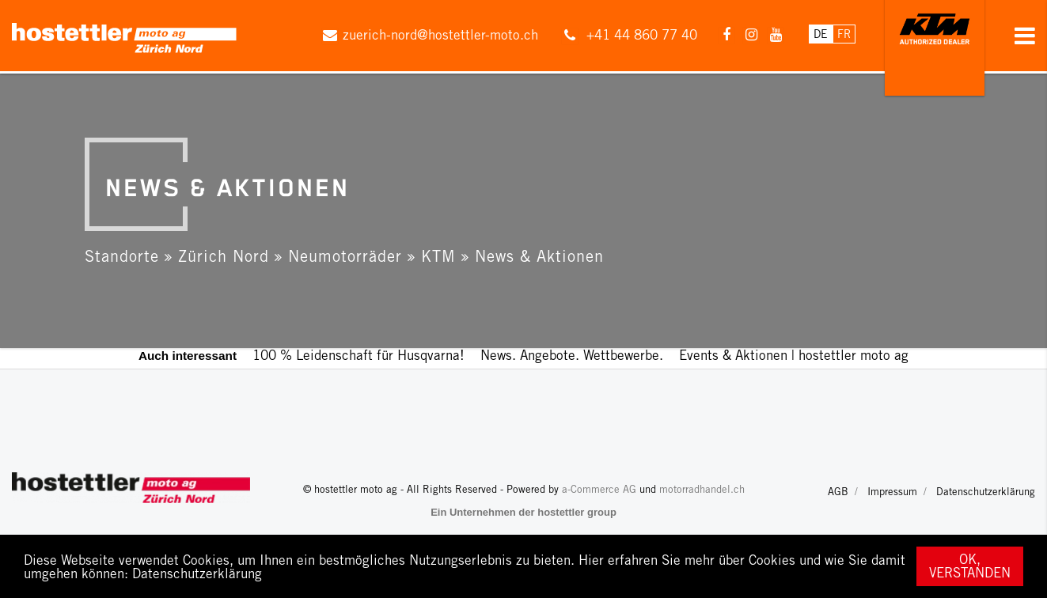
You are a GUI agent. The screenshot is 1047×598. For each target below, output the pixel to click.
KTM (438, 256)
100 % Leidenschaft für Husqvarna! (358, 355)
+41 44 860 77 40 (641, 35)
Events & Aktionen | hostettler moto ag (794, 355)
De (821, 34)
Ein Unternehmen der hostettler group (523, 512)
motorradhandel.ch (702, 489)
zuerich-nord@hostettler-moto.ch (440, 35)
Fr (844, 34)
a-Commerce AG (599, 489)
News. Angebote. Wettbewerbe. (571, 355)
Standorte (122, 256)
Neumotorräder (345, 256)
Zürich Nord (223, 256)
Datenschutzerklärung (197, 573)
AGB (838, 492)
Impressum (892, 492)
